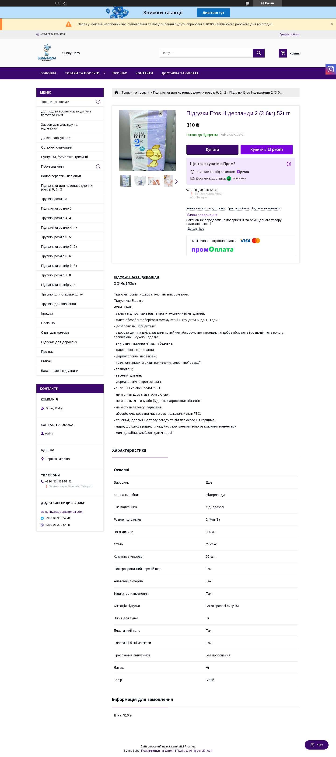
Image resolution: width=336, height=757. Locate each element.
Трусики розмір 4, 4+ (57, 218)
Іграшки (47, 313)
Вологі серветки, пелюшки (61, 176)
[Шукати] (259, 53)
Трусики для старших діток (62, 294)
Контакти (144, 73)
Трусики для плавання (58, 304)
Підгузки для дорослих (59, 342)
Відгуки (46, 361)
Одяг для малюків (55, 332)
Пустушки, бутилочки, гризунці (64, 157)
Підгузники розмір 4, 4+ (59, 227)
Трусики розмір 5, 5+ (57, 237)
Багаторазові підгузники (59, 371)
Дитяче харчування (56, 138)
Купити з (266, 150)
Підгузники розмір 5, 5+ (59, 246)
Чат (316, 745)
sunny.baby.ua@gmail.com (64, 511)
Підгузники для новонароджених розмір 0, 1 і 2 (189, 92)
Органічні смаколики (56, 147)
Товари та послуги (82, 73)
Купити (212, 150)
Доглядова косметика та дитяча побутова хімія (66, 113)
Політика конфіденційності (194, 750)
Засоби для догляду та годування (59, 126)
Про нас (119, 73)
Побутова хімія (52, 166)
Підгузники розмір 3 (56, 208)
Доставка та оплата (180, 73)
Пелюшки (48, 323)
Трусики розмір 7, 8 (56, 275)
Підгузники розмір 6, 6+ (59, 266)
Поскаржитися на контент (158, 750)
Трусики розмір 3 (54, 199)
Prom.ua (190, 746)
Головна (48, 73)
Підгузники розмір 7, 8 (58, 285)
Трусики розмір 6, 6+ (57, 256)
